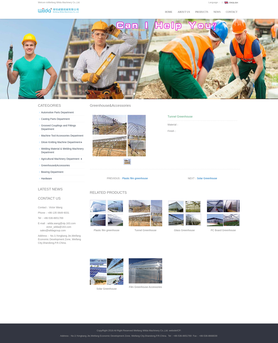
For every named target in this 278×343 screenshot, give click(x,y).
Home (168, 12)
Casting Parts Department (55, 119)
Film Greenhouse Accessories (145, 287)
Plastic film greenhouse (135, 178)
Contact (231, 12)
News (217, 12)
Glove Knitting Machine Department (60, 142)
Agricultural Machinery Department (60, 158)
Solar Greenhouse (207, 178)
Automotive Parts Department (57, 112)
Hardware (46, 178)
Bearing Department (52, 172)
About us (184, 12)
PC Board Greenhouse (223, 230)
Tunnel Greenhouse (145, 230)
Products (201, 12)
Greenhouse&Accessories (55, 165)
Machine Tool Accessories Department (62, 135)
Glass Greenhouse (184, 230)
